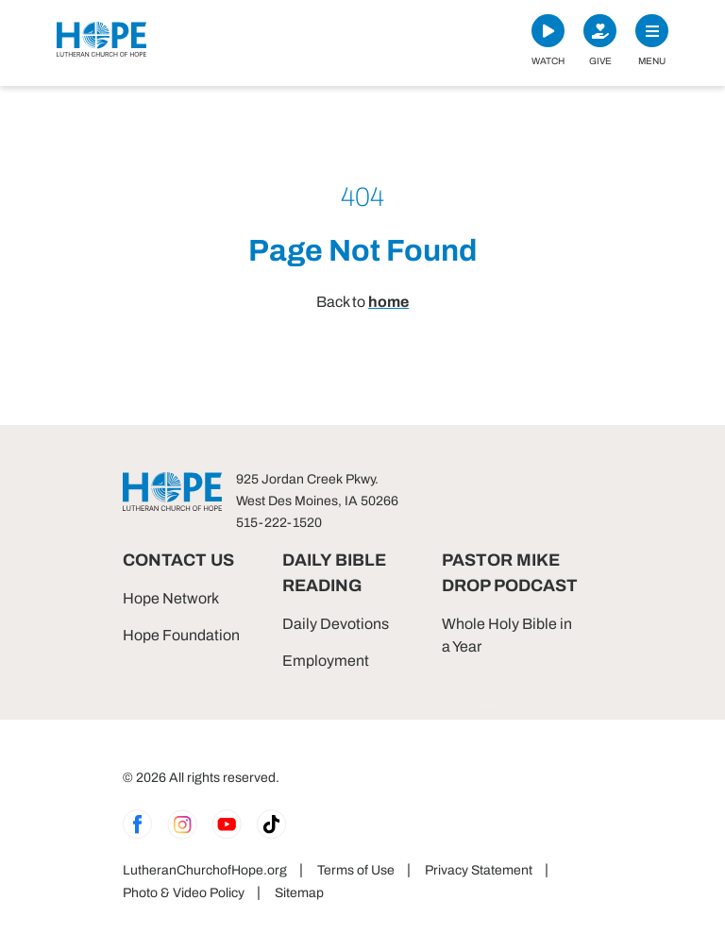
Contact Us (178, 560)
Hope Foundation (181, 635)
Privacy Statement (478, 870)
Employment (325, 661)
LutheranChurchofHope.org (205, 870)
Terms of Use (356, 870)
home (388, 302)
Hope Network (171, 598)
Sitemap (299, 893)
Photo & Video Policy (183, 893)
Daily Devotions (335, 624)
